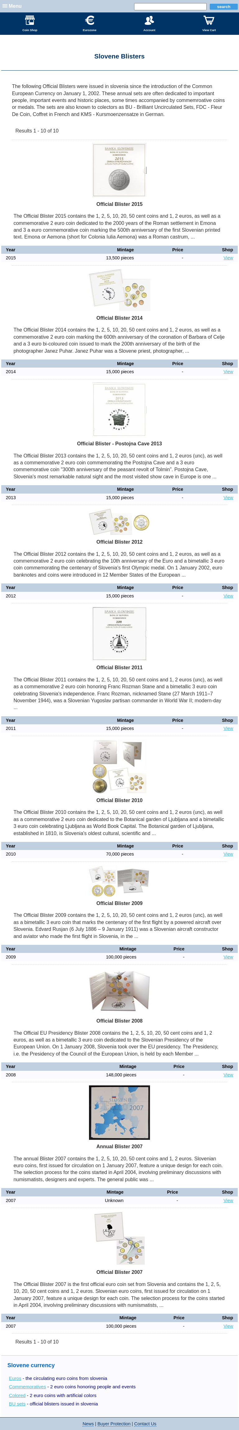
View (228, 257)
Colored (17, 1395)
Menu (15, 6)
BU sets (17, 1403)
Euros (15, 1378)
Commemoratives (27, 1386)
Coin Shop (29, 24)
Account (149, 24)
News (88, 1423)
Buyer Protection (113, 1423)
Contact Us (145, 1423)
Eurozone (89, 24)
